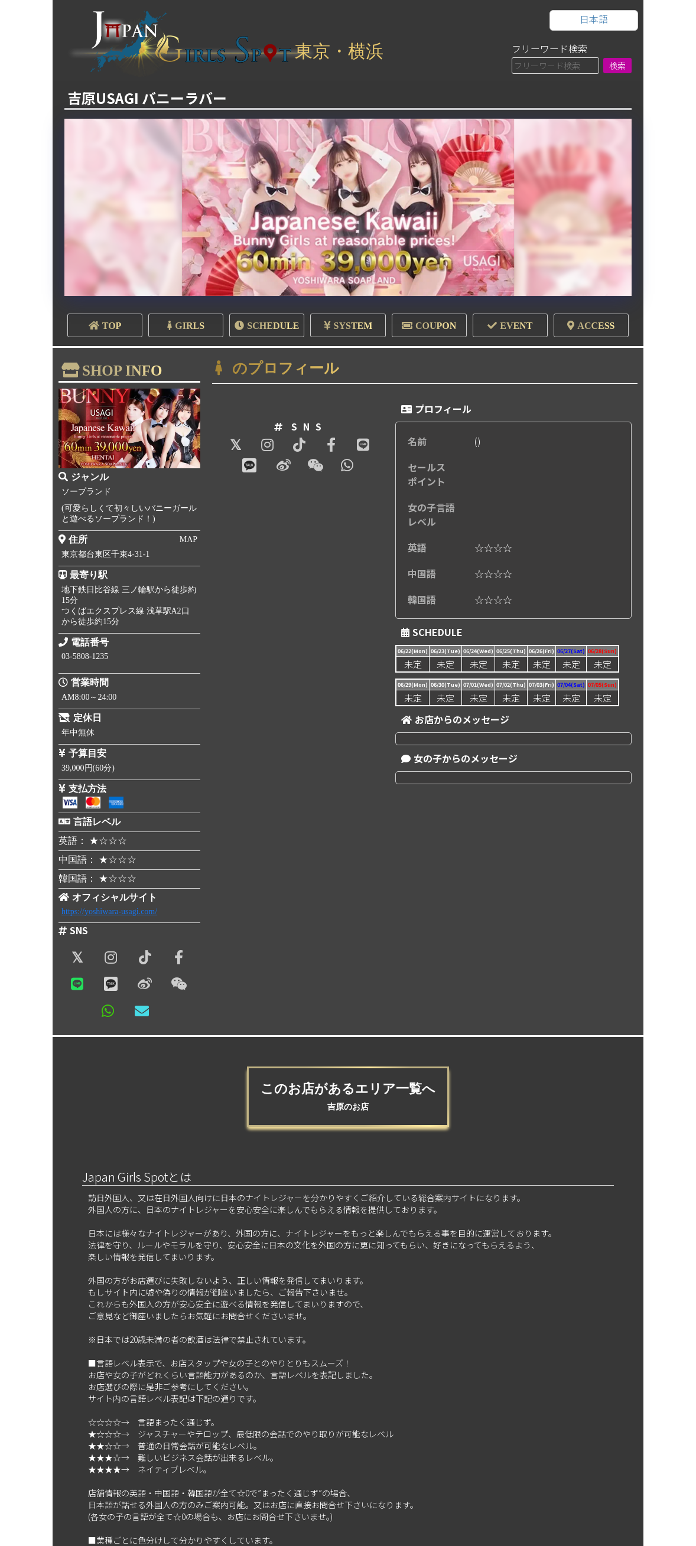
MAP (188, 539)
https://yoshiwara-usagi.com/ (109, 911)
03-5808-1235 (84, 656)
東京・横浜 (339, 51)
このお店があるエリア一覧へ (348, 1096)
